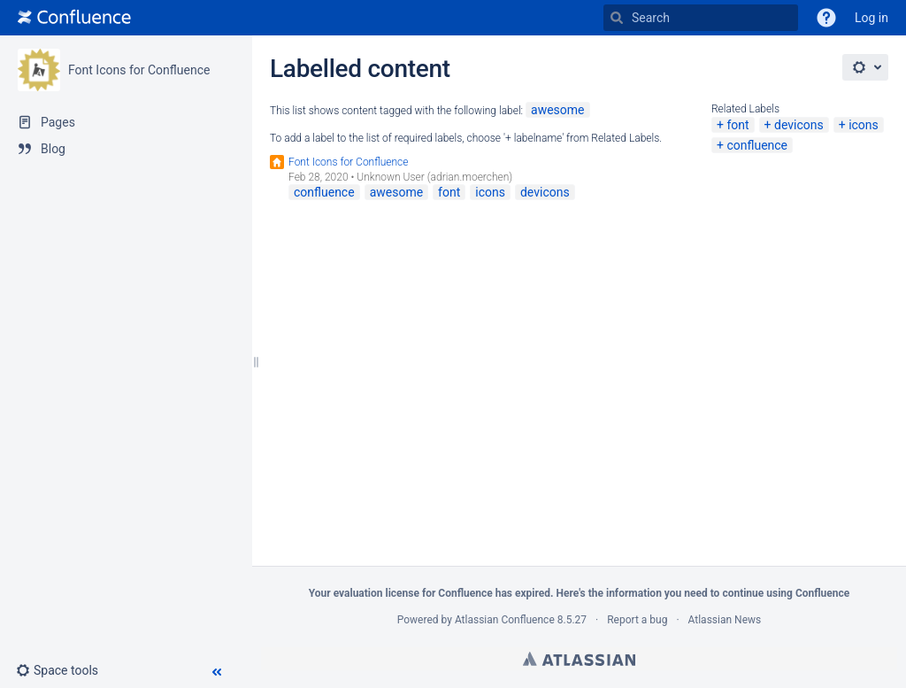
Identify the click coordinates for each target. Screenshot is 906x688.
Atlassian (579, 658)
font (737, 125)
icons (863, 125)
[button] (826, 17)
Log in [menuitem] (871, 18)
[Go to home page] (74, 17)
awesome (557, 110)
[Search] (617, 18)
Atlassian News (725, 620)
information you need (657, 593)
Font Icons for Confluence (139, 70)
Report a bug (637, 620)
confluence (756, 145)
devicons (799, 125)
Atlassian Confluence (505, 620)
